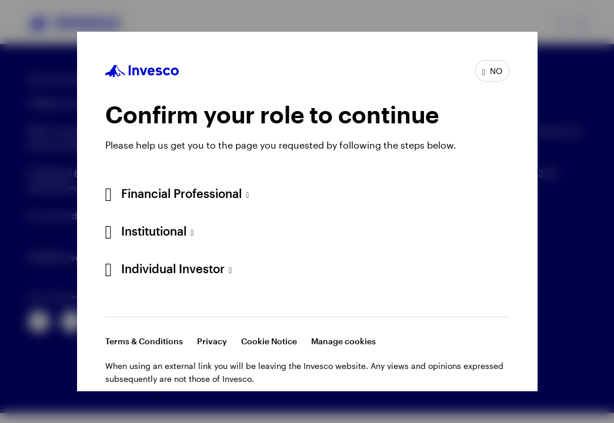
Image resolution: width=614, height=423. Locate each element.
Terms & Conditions (144, 341)
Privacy (212, 341)
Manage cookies (343, 341)
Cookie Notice (269, 341)
